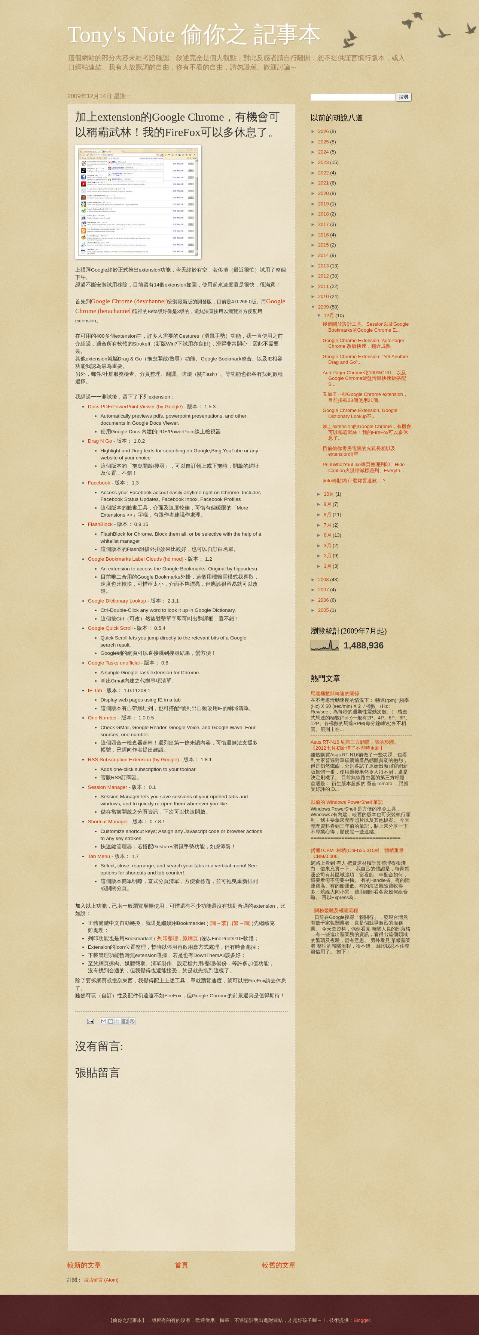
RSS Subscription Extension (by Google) (133, 759)
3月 (328, 545)
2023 (324, 162)
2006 (324, 600)
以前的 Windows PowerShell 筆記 (347, 802)
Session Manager (107, 787)
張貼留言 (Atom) (101, 1280)
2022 (324, 173)
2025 (324, 142)
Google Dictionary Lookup (117, 601)
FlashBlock (100, 524)
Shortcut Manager (108, 821)
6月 (328, 535)
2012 (324, 276)
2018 (324, 214)
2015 (324, 245)
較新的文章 (84, 1265)
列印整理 (167, 938)
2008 (324, 579)
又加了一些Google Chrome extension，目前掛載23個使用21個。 (365, 397)
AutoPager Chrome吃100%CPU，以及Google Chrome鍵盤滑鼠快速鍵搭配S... (364, 378)
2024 (324, 152)
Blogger (362, 1320)
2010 (324, 296)
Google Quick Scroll (110, 628)
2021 (324, 183)
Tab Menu (99, 856)
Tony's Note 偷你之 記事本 (194, 34)
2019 (324, 204)
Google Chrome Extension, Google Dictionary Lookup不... (360, 413)
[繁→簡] (241, 923)
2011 (324, 286)
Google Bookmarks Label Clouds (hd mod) (135, 559)
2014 (324, 255)
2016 (324, 235)
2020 (324, 193)
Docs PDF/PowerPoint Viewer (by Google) (135, 406)
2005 (324, 610)
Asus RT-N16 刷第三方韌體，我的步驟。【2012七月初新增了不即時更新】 (355, 744)
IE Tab (95, 690)
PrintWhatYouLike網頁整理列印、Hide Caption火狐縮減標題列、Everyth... (364, 467)
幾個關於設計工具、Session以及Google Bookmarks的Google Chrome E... (366, 326)
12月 (329, 315)
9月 (328, 504)
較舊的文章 (279, 1265)
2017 (324, 224)
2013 (324, 266)
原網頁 (190, 938)
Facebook (99, 483)
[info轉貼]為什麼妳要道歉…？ (355, 480)
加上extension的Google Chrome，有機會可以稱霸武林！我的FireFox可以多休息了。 (367, 432)
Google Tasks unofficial (114, 663)
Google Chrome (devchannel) (129, 301)
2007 (324, 589)
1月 (328, 566)
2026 (324, 131)
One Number (102, 718)
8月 (328, 514)
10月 (329, 494)
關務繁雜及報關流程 (336, 910)
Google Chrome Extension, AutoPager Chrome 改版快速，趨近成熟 (363, 343)
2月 (328, 555)
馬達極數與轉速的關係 (335, 693)
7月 (328, 525)
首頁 (181, 1265)
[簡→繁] (219, 923)
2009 (324, 307)
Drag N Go (100, 441)
